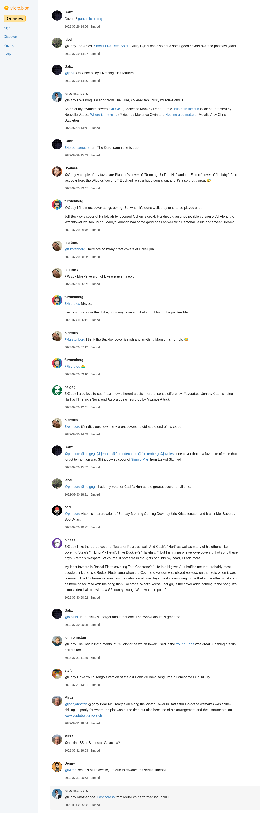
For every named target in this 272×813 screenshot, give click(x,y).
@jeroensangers (76, 147)
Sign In (9, 28)
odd (67, 507)
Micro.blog (19, 8)
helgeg (69, 387)
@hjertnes (72, 303)
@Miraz (70, 770)
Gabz (68, 12)
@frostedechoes (124, 454)
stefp (68, 670)
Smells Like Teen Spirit (111, 46)
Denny (69, 763)
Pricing (9, 45)
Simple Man (140, 459)
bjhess (69, 540)
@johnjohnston (75, 704)
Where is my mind (103, 114)
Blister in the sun (186, 109)
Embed (95, 26)
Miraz (68, 697)
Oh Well (115, 109)
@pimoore (72, 426)
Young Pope (185, 644)
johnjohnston (75, 637)
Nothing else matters (181, 114)
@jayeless (167, 454)
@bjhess (71, 617)
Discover (10, 36)
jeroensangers (76, 93)
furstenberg (73, 201)
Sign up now (15, 18)
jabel (68, 39)
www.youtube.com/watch (83, 715)
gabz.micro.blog (90, 19)
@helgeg (88, 454)
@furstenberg (74, 249)
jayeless (71, 168)
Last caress (106, 797)
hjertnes (71, 242)
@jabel (69, 73)
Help (7, 54)
